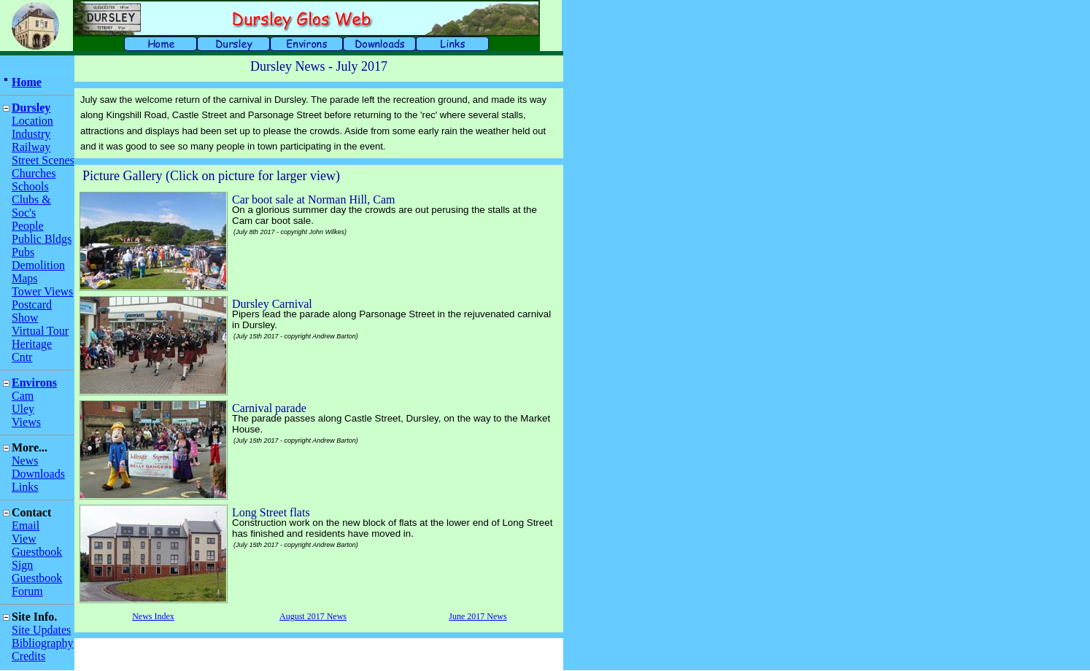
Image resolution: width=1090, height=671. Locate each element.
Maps (25, 278)
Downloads (38, 474)
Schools (30, 186)
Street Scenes (43, 160)
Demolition (38, 265)
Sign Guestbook (37, 571)
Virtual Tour (40, 331)
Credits (28, 656)
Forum (27, 591)
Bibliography (42, 643)
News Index (153, 616)
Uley (23, 409)
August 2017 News (313, 616)
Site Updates (41, 630)
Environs (34, 382)
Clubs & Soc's (31, 206)
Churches (33, 173)
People (28, 226)
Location (32, 121)
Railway (31, 147)
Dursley (31, 107)
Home (27, 82)
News (25, 460)
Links (25, 487)
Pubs (23, 252)
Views (26, 422)
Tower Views (42, 291)
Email (25, 525)
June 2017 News (477, 616)
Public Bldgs (41, 239)
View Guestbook (37, 545)
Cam (23, 395)
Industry (31, 134)
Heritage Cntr (32, 350)
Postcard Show (32, 311)
